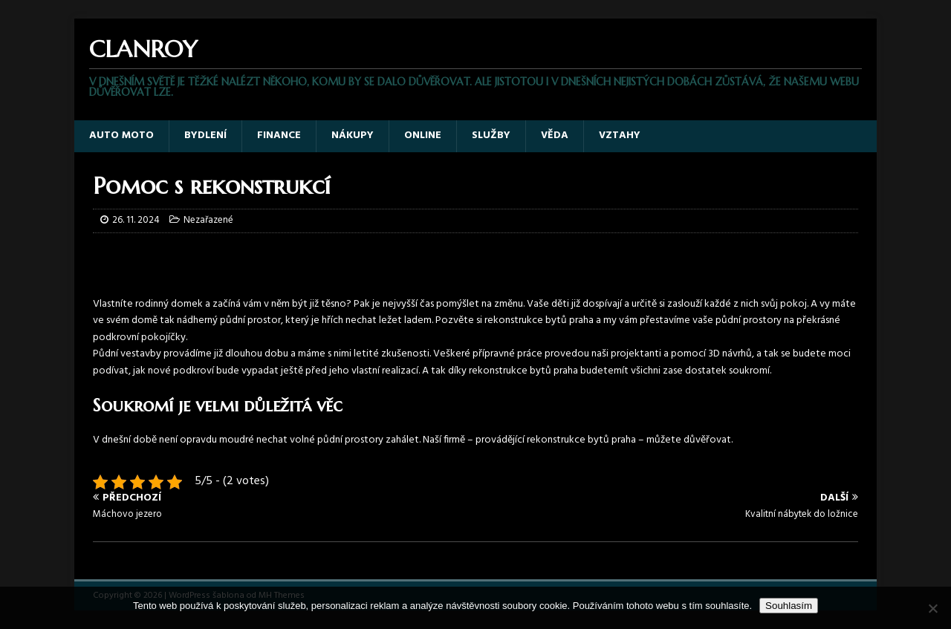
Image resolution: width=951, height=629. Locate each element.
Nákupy (352, 135)
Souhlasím (788, 605)
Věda (554, 135)
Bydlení (205, 135)
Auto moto (121, 135)
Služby (491, 135)
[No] (932, 608)
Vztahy (619, 135)
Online (422, 135)
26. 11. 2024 (136, 220)
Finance (279, 135)
